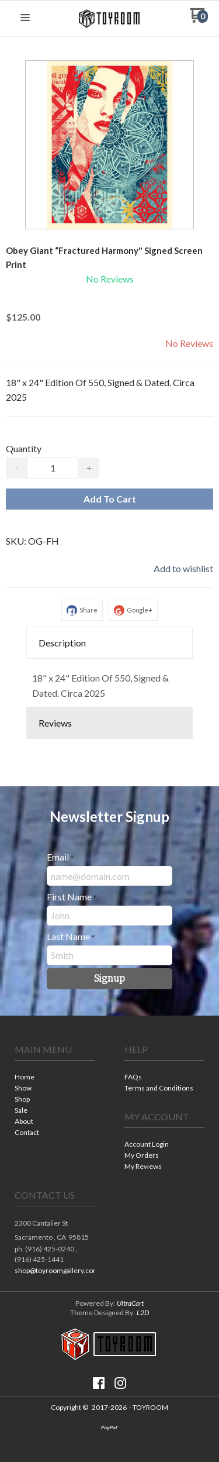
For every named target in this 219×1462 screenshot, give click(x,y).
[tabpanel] (109, 682)
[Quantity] (52, 468)
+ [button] (89, 467)
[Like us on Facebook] (99, 1383)
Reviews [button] (55, 722)
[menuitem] (55, 1077)
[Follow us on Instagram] (120, 1383)
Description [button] (62, 642)
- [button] (16, 467)
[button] (25, 18)
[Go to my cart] (199, 20)
